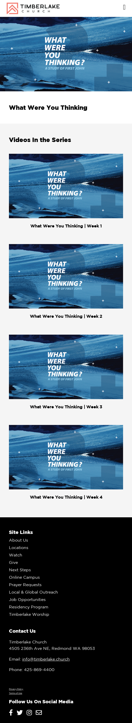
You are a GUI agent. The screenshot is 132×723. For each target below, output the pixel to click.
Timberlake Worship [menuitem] (29, 614)
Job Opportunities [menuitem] (27, 599)
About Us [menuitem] (18, 540)
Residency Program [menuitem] (28, 607)
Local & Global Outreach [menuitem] (33, 592)
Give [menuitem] (13, 562)
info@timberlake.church (46, 659)
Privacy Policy (16, 689)
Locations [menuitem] (18, 547)
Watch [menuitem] (15, 555)
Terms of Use (15, 693)
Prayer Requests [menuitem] (25, 584)
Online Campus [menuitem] (24, 577)
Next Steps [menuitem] (20, 569)
